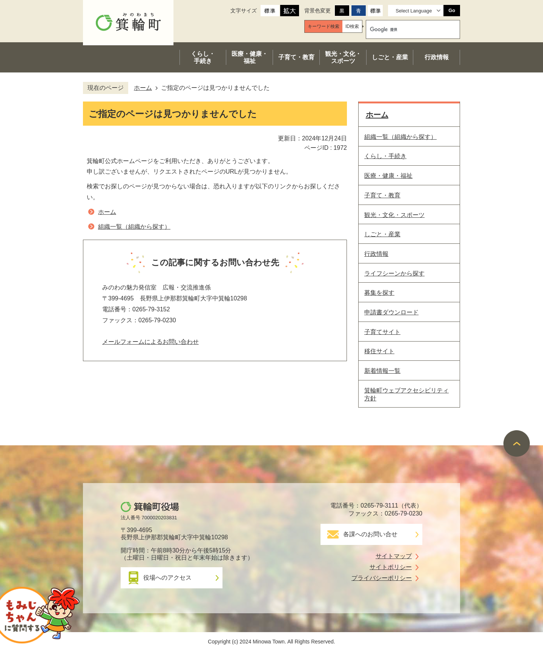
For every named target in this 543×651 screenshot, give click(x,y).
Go (451, 10)
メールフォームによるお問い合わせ (150, 342)
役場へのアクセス (167, 577)
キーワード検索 (323, 26)
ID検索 (352, 26)
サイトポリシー (391, 567)
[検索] (406, 29)
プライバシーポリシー (381, 578)
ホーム (143, 88)
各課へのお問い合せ (370, 534)
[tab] (323, 26)
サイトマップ (394, 556)
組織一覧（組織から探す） (134, 226)
